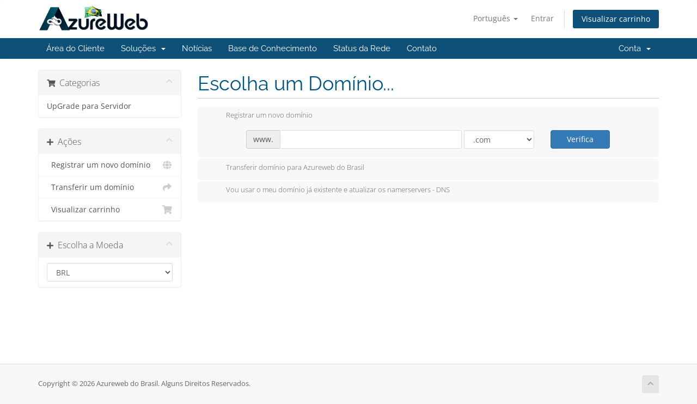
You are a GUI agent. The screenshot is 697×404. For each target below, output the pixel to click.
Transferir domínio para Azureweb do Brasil (286, 168)
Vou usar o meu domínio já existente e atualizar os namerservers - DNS (329, 191)
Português (495, 18)
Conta (635, 48)
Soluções (143, 48)
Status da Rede (361, 48)
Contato (422, 48)
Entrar (542, 18)
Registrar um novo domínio (110, 165)
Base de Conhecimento (272, 48)
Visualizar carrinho (616, 19)
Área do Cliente (75, 48)
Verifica (580, 139)
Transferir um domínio (110, 187)
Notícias (197, 48)
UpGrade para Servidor (89, 106)
